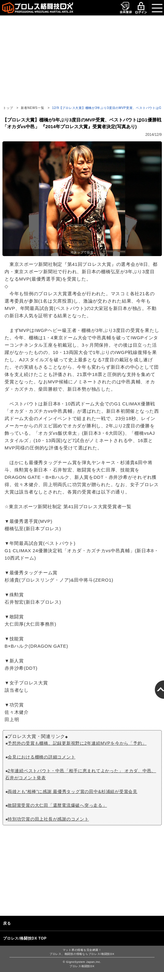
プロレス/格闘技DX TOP (25, 938)
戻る (7, 923)
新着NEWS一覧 (32, 108)
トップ (8, 108)
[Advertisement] (82, 59)
